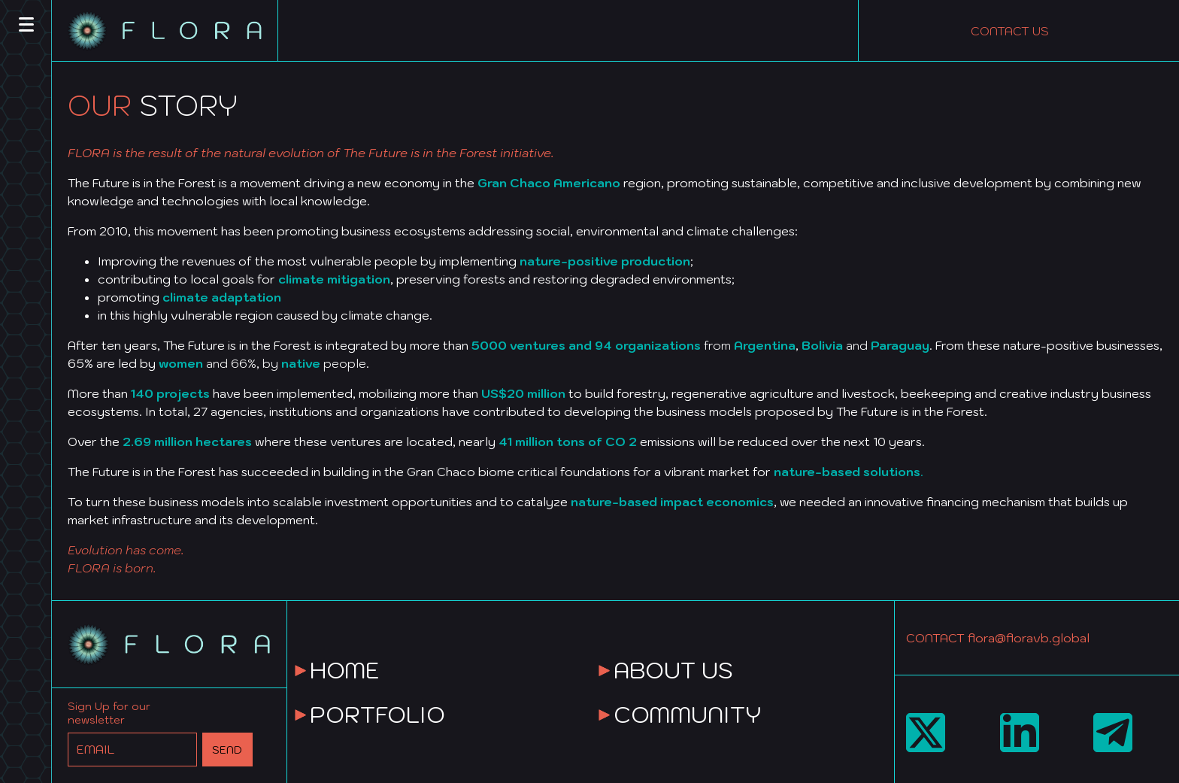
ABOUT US (673, 669)
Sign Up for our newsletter (109, 713)
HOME (345, 669)
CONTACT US (1010, 30)
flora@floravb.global (1029, 637)
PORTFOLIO (377, 714)
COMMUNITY (687, 714)
